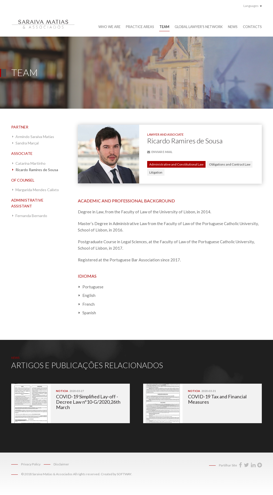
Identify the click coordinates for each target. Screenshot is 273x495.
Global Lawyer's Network (199, 27)
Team (164, 27)
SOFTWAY (124, 474)
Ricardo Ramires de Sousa (36, 169)
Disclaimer (61, 464)
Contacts (252, 27)
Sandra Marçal (27, 143)
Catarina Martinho (30, 163)
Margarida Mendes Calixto (37, 189)
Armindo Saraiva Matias (34, 136)
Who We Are (109, 27)
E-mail (159, 152)
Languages (252, 6)
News (233, 27)
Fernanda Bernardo (31, 215)
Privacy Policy (31, 464)
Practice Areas (140, 27)
